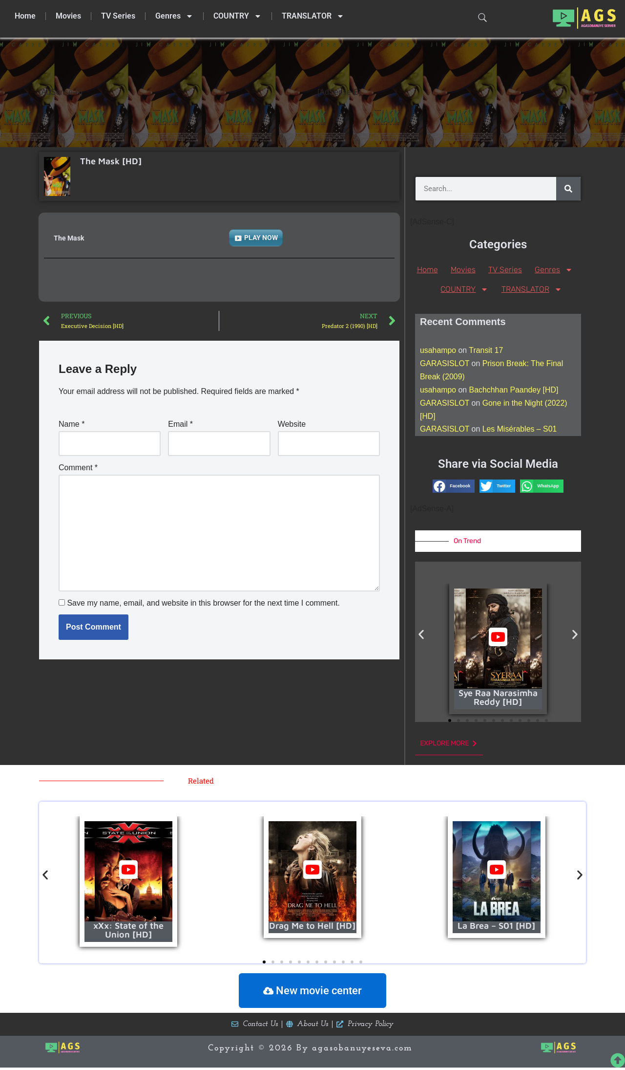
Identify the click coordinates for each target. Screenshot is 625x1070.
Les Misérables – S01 (520, 430)
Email (180, 424)
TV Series (118, 16)
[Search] (568, 188)
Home (25, 16)
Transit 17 (486, 351)
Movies (68, 16)
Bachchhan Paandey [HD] (514, 391)
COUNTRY (237, 16)
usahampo (438, 351)
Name (71, 424)
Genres (174, 16)
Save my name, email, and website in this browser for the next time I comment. (203, 604)
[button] (454, 487)
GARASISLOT (445, 364)
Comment (78, 467)
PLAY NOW (261, 237)
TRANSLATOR (313, 16)
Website (292, 424)
